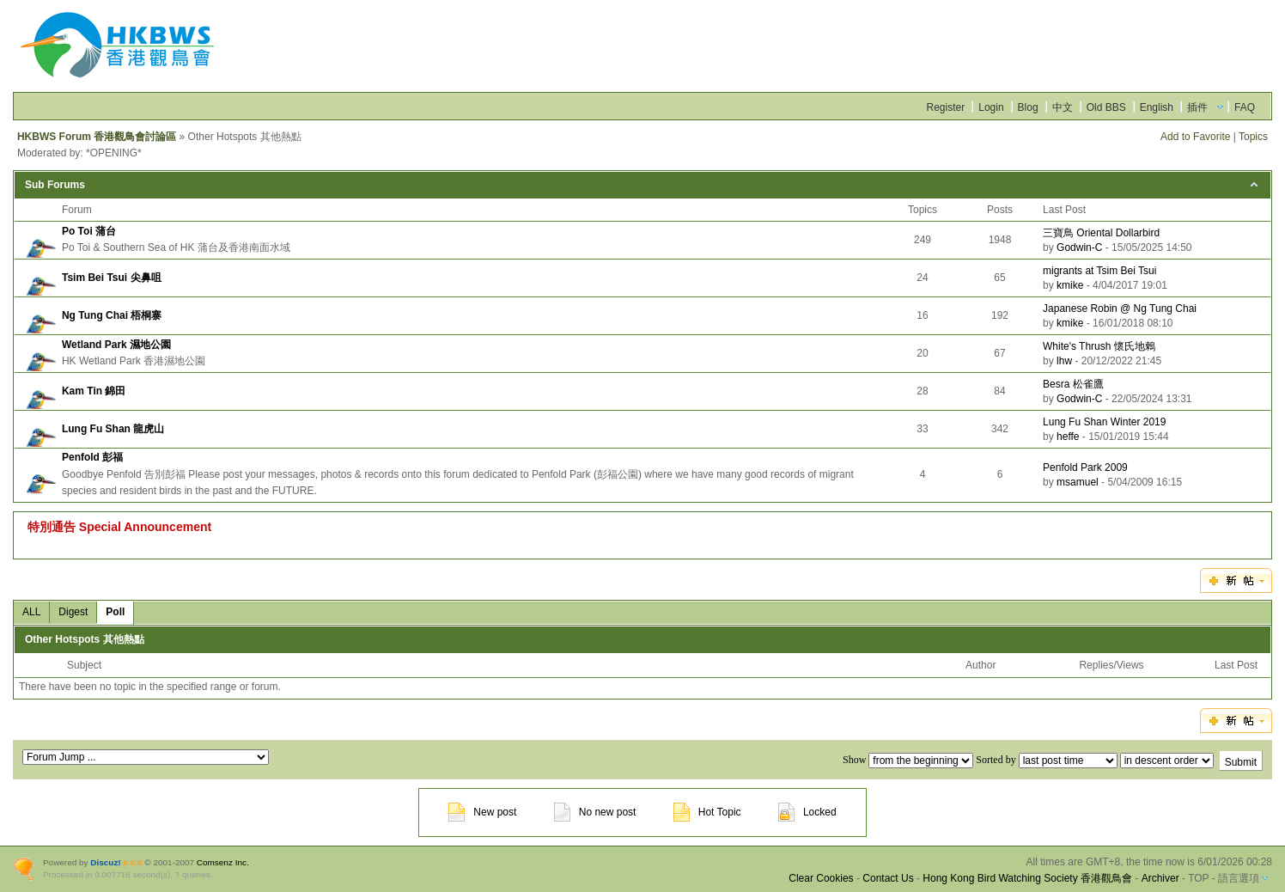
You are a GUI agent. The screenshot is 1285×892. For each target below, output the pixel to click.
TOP (1198, 878)
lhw (1064, 361)
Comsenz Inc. (223, 862)
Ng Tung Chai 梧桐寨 (111, 315)
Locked (807, 812)
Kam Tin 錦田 (93, 391)
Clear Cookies (821, 878)
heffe (1068, 437)
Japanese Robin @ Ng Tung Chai (1120, 308)
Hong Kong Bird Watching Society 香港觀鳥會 (1027, 878)
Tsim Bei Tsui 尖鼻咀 (111, 278)
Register (946, 107)
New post (482, 812)
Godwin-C (1079, 247)
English (1156, 107)
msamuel (1078, 482)
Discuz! (105, 862)
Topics (1253, 137)
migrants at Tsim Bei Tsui (1099, 271)
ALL (31, 612)
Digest (73, 612)
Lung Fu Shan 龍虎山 (113, 429)
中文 (1062, 107)
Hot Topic (707, 812)
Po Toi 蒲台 (89, 231)
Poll (115, 612)
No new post (595, 812)
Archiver (1160, 878)
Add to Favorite (1195, 137)
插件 (1197, 107)
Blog (1028, 107)
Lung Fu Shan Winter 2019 (1104, 422)
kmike (1070, 285)
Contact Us (887, 878)
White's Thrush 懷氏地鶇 (1099, 346)
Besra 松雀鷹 (1073, 384)
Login (990, 107)
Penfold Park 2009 (1085, 467)
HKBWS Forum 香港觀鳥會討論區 (96, 137)
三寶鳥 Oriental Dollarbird (1101, 233)
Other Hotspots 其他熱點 (84, 639)
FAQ (1244, 107)
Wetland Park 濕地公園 (116, 345)
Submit (1241, 762)
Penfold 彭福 (92, 457)
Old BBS (1106, 107)
